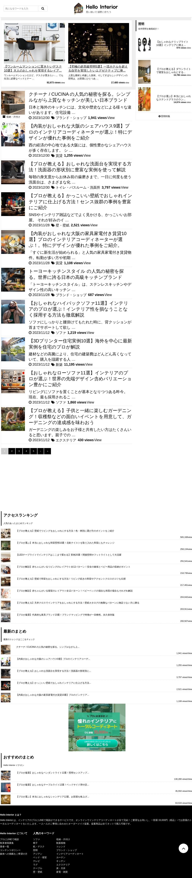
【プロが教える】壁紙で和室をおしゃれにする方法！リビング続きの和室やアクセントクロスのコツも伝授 (71, 578)
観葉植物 (60, 843)
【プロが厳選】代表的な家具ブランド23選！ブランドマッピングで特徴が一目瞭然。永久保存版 (65, 614)
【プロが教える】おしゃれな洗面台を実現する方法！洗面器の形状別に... (53, 671)
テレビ (36, 861)
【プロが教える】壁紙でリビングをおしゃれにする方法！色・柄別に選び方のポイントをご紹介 (65, 531)
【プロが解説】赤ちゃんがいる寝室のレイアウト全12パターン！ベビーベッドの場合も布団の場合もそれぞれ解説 (74, 590)
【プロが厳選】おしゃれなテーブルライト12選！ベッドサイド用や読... (52, 784)
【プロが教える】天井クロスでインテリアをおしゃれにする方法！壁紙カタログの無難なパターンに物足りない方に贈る (77, 602)
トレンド (60, 846)
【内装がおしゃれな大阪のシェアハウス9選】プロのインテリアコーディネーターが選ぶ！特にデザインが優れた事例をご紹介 (80, 131)
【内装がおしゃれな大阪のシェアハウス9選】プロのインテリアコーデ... (53, 659)
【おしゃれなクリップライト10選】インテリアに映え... (172, 43)
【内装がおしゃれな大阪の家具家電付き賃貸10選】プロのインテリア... (52, 695)
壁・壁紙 (62, 225)
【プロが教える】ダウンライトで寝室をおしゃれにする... (173, 71)
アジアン (37, 853)
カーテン (60, 857)
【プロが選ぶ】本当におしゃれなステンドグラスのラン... (173, 98)
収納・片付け (63, 839)
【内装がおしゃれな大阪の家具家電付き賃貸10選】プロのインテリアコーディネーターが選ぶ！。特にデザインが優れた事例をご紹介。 (78, 239)
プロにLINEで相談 (9, 839)
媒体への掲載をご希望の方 (13, 853)
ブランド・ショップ (71, 118)
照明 (35, 850)
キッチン (60, 861)
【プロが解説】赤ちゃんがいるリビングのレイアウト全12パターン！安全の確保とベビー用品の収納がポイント (73, 566)
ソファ (61, 333)
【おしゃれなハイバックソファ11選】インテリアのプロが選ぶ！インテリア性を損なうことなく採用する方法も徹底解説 (78, 309)
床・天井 (60, 868)
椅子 (35, 843)
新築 (59, 365)
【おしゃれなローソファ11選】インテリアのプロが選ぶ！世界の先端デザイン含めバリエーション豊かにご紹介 (80, 378)
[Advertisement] (29, 481)
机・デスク (38, 846)
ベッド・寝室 (40, 857)
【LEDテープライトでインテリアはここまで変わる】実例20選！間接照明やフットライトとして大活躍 (68, 554)
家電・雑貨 (62, 872)
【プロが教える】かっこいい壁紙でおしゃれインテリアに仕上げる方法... (53, 683)
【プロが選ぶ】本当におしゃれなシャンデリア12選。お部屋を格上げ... (52, 796)
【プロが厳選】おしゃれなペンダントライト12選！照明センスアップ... (52, 772)
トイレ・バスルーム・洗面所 (78, 187)
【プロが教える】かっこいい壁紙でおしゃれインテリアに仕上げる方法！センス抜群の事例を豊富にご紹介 (80, 201)
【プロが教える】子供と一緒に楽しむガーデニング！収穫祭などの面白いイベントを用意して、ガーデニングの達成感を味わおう (80, 416)
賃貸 (59, 156)
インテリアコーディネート (70, 853)
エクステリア (66, 440)
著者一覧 (4, 846)
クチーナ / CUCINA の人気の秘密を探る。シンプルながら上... (47, 647)
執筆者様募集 (7, 843)
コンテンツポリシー (10, 850)
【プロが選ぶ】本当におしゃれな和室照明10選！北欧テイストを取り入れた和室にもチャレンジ (65, 542)
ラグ (35, 864)
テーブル (37, 868)
